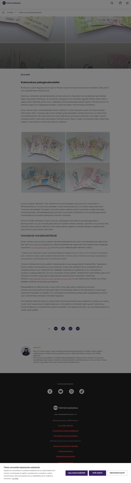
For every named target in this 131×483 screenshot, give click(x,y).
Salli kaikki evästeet (76, 473)
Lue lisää (15, 478)
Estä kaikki (97, 473)
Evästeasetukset (117, 473)
